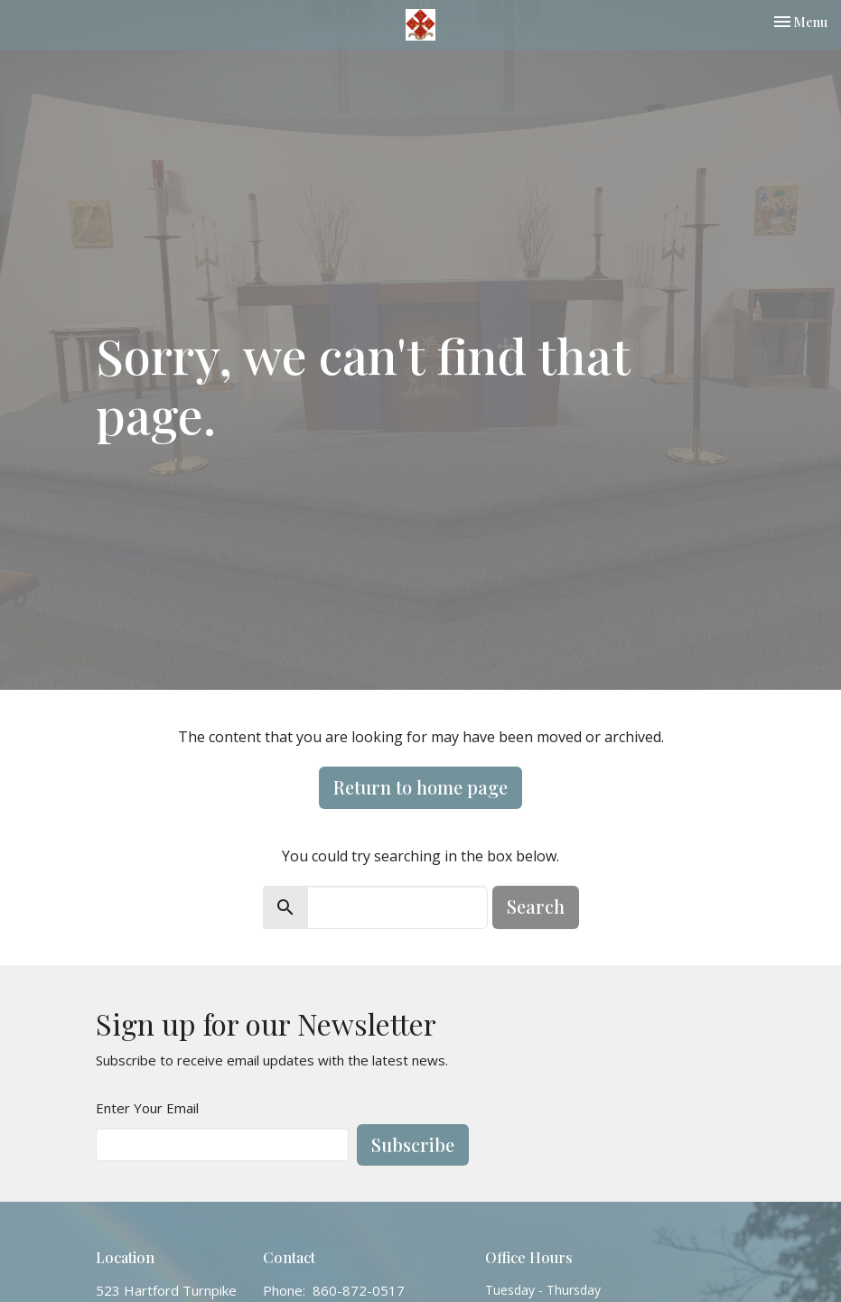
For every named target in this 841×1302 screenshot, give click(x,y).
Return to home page (420, 787)
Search (536, 906)
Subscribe (412, 1144)
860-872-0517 (359, 1290)
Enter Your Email (147, 1108)
